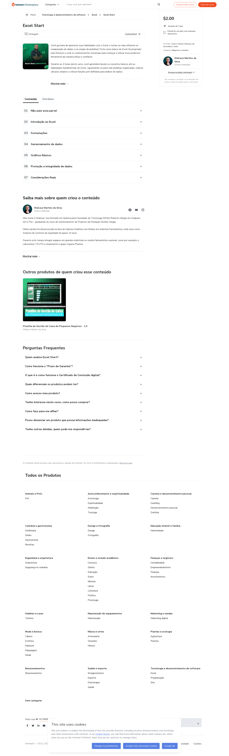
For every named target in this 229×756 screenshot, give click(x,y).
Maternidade (157, 533)
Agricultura (156, 638)
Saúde (91, 689)
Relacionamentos (35, 671)
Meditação (93, 510)
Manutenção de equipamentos (105, 616)
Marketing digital (159, 620)
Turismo (29, 620)
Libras (91, 588)
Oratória (155, 515)
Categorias (52, 4)
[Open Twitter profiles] (34, 729)
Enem (91, 579)
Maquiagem (31, 652)
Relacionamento (33, 675)
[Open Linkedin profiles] (40, 729)
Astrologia (93, 501)
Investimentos (158, 579)
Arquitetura (31, 565)
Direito (91, 569)
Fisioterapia (94, 685)
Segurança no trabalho (36, 569)
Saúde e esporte (97, 671)
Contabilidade (158, 565)
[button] (80, 113)
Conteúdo (31, 101)
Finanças (155, 574)
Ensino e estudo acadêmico (103, 560)
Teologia (92, 515)
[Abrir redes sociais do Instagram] (142, 212)
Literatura (93, 593)
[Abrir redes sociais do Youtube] (136, 212)
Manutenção (94, 620)
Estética (29, 643)
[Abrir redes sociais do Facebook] (130, 212)
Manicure (29, 648)
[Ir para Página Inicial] (26, 4)
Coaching (155, 505)
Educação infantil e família (165, 528)
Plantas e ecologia (161, 634)
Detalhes (48, 101)
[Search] (159, 4)
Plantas (155, 643)
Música (91, 648)
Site (153, 685)
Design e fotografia (99, 528)
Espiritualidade (95, 505)
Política (92, 598)
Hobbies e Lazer (34, 616)
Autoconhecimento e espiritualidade (108, 496)
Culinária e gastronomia (38, 528)
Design (91, 533)
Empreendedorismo (161, 569)
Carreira (154, 501)
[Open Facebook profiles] (28, 729)
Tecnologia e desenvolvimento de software (175, 671)
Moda (28, 657)
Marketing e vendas (162, 616)
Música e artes (96, 634)
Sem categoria (33, 703)
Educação (92, 574)
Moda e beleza (33, 634)
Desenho (92, 643)
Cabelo (28, 638)
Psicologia (93, 602)
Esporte (92, 680)
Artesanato (94, 638)
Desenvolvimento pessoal (164, 510)
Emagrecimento (96, 675)
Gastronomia (31, 542)
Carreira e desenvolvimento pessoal (171, 496)
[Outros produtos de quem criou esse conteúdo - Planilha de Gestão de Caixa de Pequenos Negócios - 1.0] (39, 303)
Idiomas (92, 584)
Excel (153, 675)
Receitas (29, 547)
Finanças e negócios (162, 560)
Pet (27, 501)
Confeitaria (30, 533)
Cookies (198, 747)
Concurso (92, 565)
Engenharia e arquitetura (39, 560)
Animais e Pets (33, 496)
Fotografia (93, 537)
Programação (157, 680)
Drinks (28, 537)
